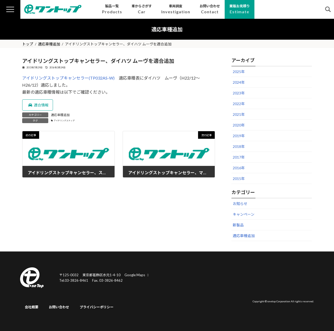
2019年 (239, 136)
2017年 (239, 157)
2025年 (239, 71)
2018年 (239, 146)
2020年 (239, 125)
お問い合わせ (59, 307)
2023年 (239, 93)
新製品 (238, 225)
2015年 (239, 178)
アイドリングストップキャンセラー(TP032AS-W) (68, 77)
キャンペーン (243, 214)
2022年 (239, 103)
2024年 (239, 82)
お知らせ (240, 203)
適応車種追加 (60, 115)
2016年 (239, 168)
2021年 (239, 114)
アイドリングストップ (64, 120)
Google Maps (137, 275)
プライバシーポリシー (97, 307)
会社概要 (31, 307)
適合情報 (38, 105)
